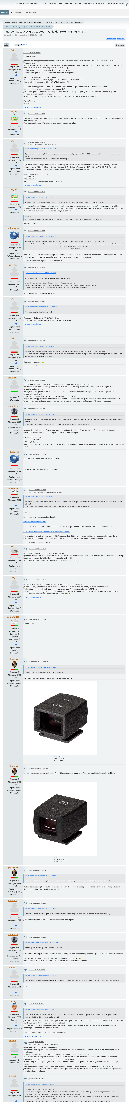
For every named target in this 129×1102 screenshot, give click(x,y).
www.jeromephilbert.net (33, 107)
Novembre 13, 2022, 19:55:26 (36, 114)
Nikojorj (13, 111)
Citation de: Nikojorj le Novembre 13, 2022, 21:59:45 (41, 236)
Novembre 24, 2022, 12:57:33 (37, 937)
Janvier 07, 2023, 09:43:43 (36, 1079)
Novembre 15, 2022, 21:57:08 (36, 408)
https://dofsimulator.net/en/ (34, 522)
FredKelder (12, 488)
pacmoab (12, 900)
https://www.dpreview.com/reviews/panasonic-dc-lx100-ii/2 (46, 531)
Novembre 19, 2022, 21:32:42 (37, 580)
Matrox (12, 1040)
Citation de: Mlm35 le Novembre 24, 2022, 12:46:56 (41, 876)
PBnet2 (12, 967)
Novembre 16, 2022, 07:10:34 (37, 490)
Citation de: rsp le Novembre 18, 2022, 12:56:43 (40, 1009)
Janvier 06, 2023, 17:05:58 (36, 1042)
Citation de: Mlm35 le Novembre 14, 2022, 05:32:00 (41, 273)
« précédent (111, 39)
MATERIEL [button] (88, 3)
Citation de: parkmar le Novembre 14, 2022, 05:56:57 (41, 307)
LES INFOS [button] (19, 3)
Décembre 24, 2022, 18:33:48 (37, 970)
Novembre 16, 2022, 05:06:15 (37, 454)
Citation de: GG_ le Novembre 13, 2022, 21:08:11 (40, 197)
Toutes (25, 45)
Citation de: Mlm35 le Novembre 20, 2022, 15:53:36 (41, 667)
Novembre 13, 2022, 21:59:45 (36, 192)
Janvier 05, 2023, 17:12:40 (36, 1004)
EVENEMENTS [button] (33, 3)
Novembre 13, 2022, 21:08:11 (36, 142)
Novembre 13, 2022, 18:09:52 (31, 53)
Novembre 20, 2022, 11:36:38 (37, 619)
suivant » (121, 39)
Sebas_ (12, 1001)
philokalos (13, 659)
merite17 (12, 377)
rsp (12, 546)
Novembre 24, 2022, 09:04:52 (39, 769)
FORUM (99, 3)
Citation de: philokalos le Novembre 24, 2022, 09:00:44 (42, 942)
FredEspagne (12, 228)
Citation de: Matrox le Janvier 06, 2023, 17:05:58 (40, 1084)
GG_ (13, 50)
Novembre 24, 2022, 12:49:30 (37, 870)
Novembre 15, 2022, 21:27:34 (36, 380)
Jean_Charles (13, 616)
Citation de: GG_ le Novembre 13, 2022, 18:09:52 (40, 414)
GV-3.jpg (58, 756)
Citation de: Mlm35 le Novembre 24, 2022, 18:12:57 (41, 975)
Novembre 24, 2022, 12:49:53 (37, 903)
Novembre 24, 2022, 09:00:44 (39, 661)
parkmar (13, 264)
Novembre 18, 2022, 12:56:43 (37, 549)
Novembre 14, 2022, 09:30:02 (36, 301)
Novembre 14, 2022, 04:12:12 (36, 231)
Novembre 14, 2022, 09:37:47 (36, 340)
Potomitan (13, 406)
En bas (6, 45)
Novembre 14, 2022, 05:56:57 (36, 267)
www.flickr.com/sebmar (33, 1036)
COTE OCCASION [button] (49, 3)
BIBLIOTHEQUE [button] (65, 3)
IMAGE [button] (78, 3)
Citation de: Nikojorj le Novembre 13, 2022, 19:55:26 (41, 149)
